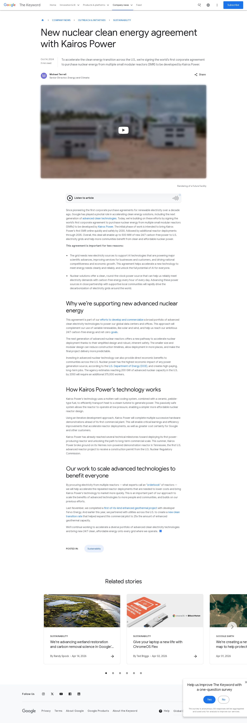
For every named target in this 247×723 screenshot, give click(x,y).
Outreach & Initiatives (92, 20)
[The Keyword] (42, 20)
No (214, 704)
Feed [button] (139, 5)
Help (164, 711)
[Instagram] (43, 694)
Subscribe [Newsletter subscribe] (233, 5)
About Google (75, 711)
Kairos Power (105, 226)
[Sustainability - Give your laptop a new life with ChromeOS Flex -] (165, 629)
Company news (123, 5)
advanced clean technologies (99, 218)
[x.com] (52, 694)
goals (114, 332)
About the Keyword (125, 711)
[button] (200, 74)
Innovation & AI (70, 5)
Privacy (46, 711)
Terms (58, 711)
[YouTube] (61, 694)
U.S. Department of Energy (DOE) (127, 366)
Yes (200, 704)
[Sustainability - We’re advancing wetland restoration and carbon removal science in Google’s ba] (82, 629)
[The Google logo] (29, 711)
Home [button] (53, 5)
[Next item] (232, 626)
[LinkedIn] (79, 694)
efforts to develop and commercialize (121, 319)
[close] (237, 686)
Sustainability (122, 20)
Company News (61, 20)
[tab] (106, 673)
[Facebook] (70, 694)
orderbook (153, 485)
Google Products (98, 711)
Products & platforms (96, 5)
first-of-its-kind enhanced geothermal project (130, 508)
